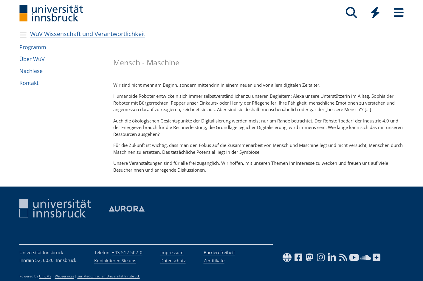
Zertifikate (214, 260)
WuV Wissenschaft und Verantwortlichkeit (87, 34)
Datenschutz (173, 260)
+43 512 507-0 (127, 252)
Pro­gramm (32, 47)
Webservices (64, 276)
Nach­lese (31, 70)
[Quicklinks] (375, 12)
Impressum (172, 252)
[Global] (375, 13)
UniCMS (45, 276)
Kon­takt (28, 82)
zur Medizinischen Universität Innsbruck (109, 276)
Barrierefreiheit (219, 252)
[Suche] (351, 12)
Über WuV (32, 59)
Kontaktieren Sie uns (115, 260)
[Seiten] (398, 12)
